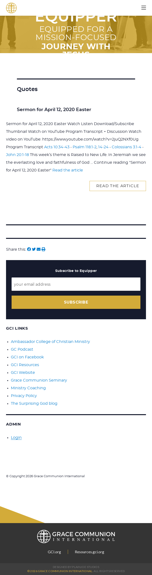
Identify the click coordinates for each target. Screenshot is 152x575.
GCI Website (23, 373)
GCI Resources (25, 365)
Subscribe (76, 302)
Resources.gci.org (89, 552)
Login (16, 438)
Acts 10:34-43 (56, 147)
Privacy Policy (24, 396)
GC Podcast (22, 349)
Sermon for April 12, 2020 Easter (54, 109)
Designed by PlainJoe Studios (76, 567)
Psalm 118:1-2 (85, 147)
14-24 (103, 147)
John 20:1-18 (17, 155)
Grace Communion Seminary (39, 380)
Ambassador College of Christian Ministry (50, 342)
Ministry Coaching (28, 388)
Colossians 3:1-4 (126, 147)
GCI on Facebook (27, 357)
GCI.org (54, 552)
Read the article (67, 170)
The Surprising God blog (34, 403)
